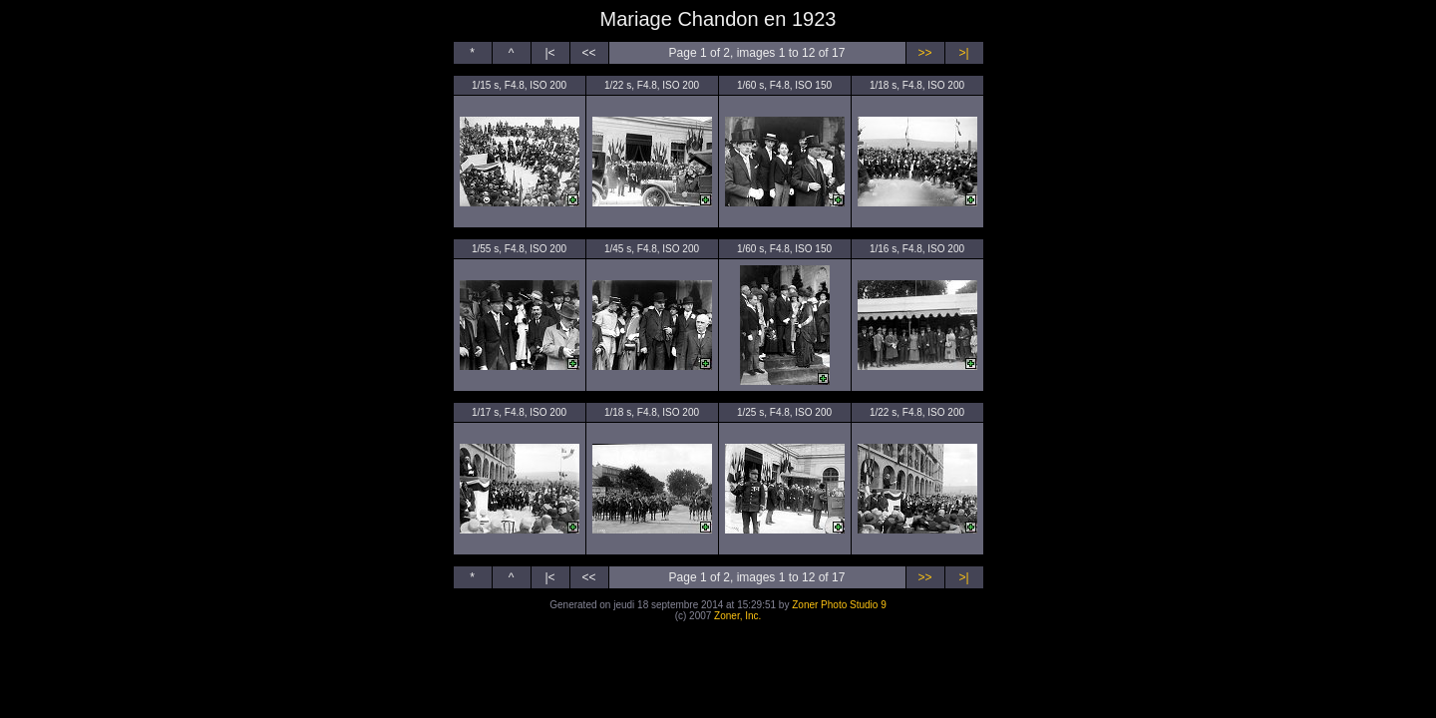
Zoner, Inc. (737, 615)
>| (963, 53)
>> (924, 53)
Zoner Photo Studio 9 (839, 604)
